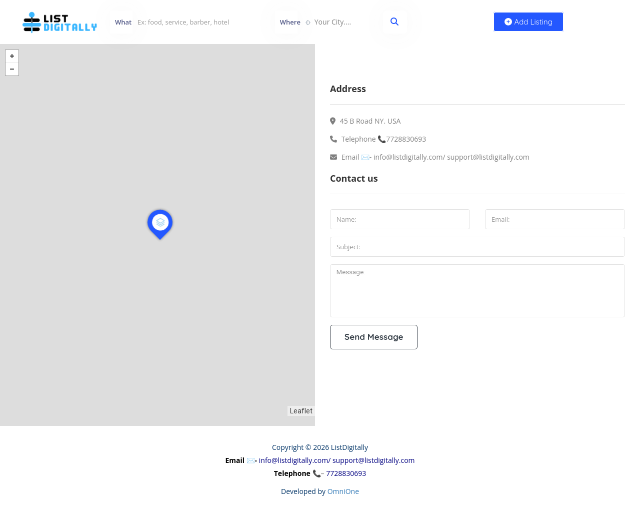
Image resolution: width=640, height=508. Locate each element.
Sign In (605, 22)
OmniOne (343, 491)
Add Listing (528, 22)
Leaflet (301, 411)
